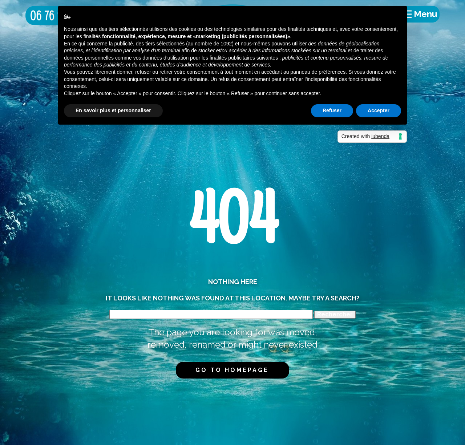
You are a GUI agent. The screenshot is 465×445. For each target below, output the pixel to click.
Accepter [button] (378, 110)
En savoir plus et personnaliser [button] (113, 110)
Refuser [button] (332, 110)
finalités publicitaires (232, 58)
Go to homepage (232, 370)
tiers (150, 43)
